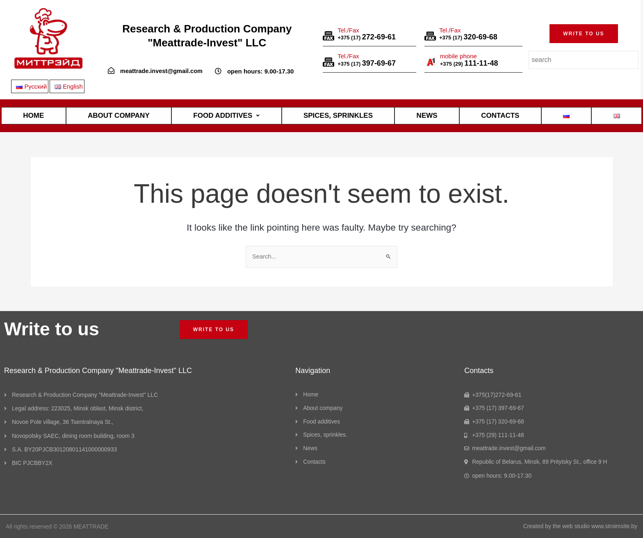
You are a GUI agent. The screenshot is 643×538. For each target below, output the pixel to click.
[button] (584, 33)
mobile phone (458, 56)
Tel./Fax (348, 29)
